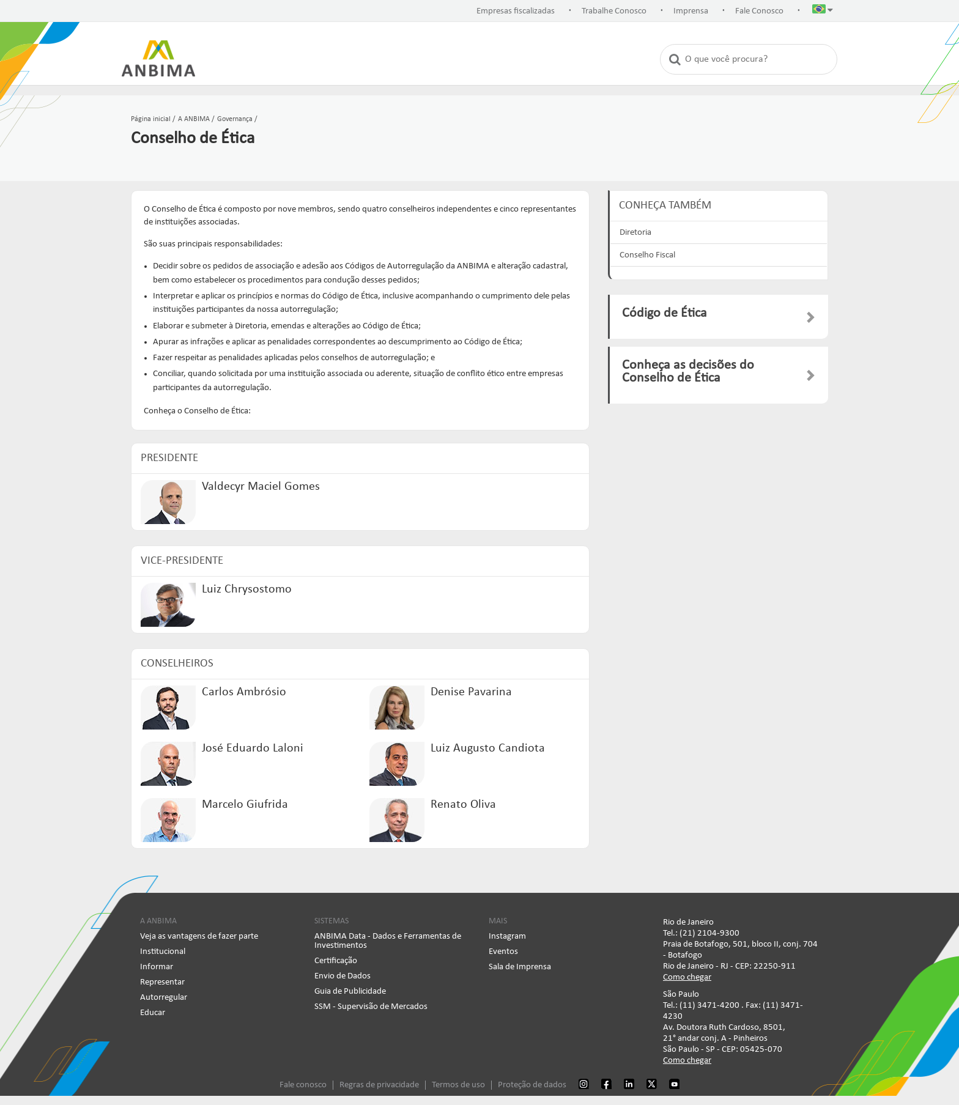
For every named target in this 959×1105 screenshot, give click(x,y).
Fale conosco (303, 1085)
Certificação (335, 961)
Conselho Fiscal (647, 255)
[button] (822, 11)
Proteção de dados (532, 1085)
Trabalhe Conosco (614, 11)
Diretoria (635, 232)
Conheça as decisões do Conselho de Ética (688, 372)
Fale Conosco (759, 11)
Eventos (503, 951)
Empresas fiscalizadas (515, 11)
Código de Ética (664, 313)
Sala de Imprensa (520, 967)
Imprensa (690, 11)
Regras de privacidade (379, 1085)
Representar (162, 982)
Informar (156, 967)
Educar (152, 1013)
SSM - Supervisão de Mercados (371, 1006)
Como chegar (687, 977)
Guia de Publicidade (350, 991)
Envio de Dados (342, 976)
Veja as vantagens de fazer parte (199, 936)
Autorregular (163, 997)
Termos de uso (458, 1085)
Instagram (507, 936)
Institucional (162, 951)
